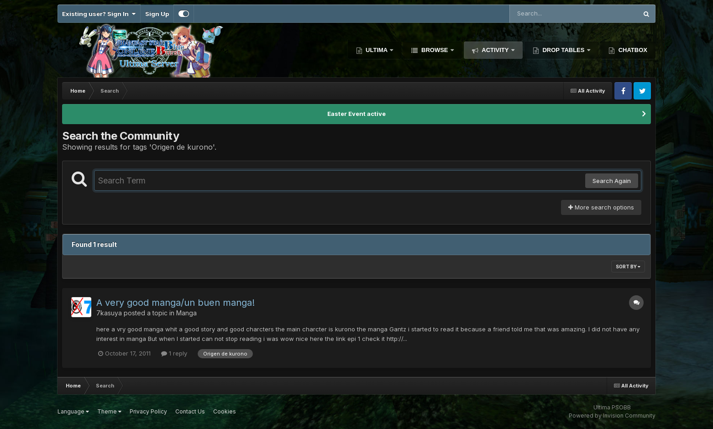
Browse (434, 50)
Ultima (376, 50)
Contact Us (190, 411)
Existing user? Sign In (99, 14)
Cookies (224, 411)
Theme (109, 411)
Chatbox (632, 50)
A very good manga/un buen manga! (175, 302)
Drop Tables (563, 50)
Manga (186, 313)
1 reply (174, 353)
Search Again (611, 180)
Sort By (628, 266)
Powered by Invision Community (612, 415)
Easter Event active (356, 113)
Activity (495, 50)
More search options (601, 207)
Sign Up (157, 13)
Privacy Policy (148, 411)
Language (73, 411)
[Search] (548, 14)
